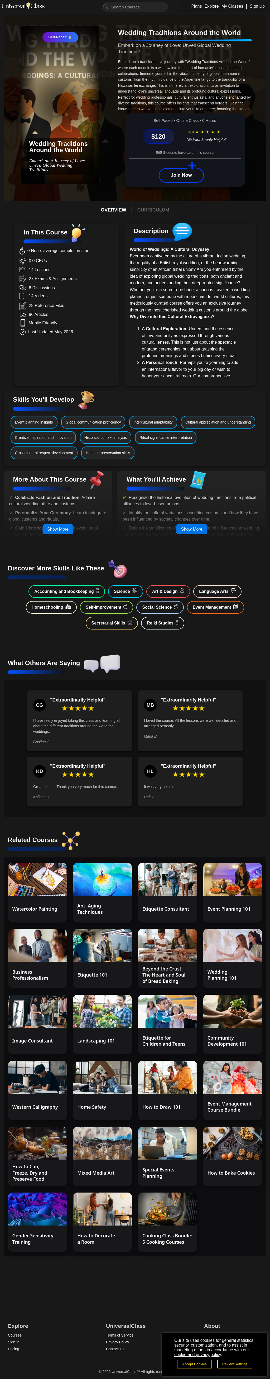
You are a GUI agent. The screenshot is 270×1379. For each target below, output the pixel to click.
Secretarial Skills (111, 622)
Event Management (215, 606)
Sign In (14, 1342)
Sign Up (257, 6)
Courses (15, 1335)
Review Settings (235, 1364)
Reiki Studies (163, 622)
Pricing (13, 1349)
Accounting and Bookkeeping (66, 591)
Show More (58, 529)
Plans (196, 6)
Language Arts (217, 591)
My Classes (232, 6)
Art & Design (168, 591)
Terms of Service (119, 1335)
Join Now (181, 175)
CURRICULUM (153, 210)
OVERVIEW (113, 210)
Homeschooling (51, 606)
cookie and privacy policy (197, 1354)
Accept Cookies (194, 1364)
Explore (211, 6)
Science (125, 591)
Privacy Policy (117, 1342)
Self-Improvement (106, 606)
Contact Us (115, 1349)
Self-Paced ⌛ (60, 37)
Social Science (160, 606)
